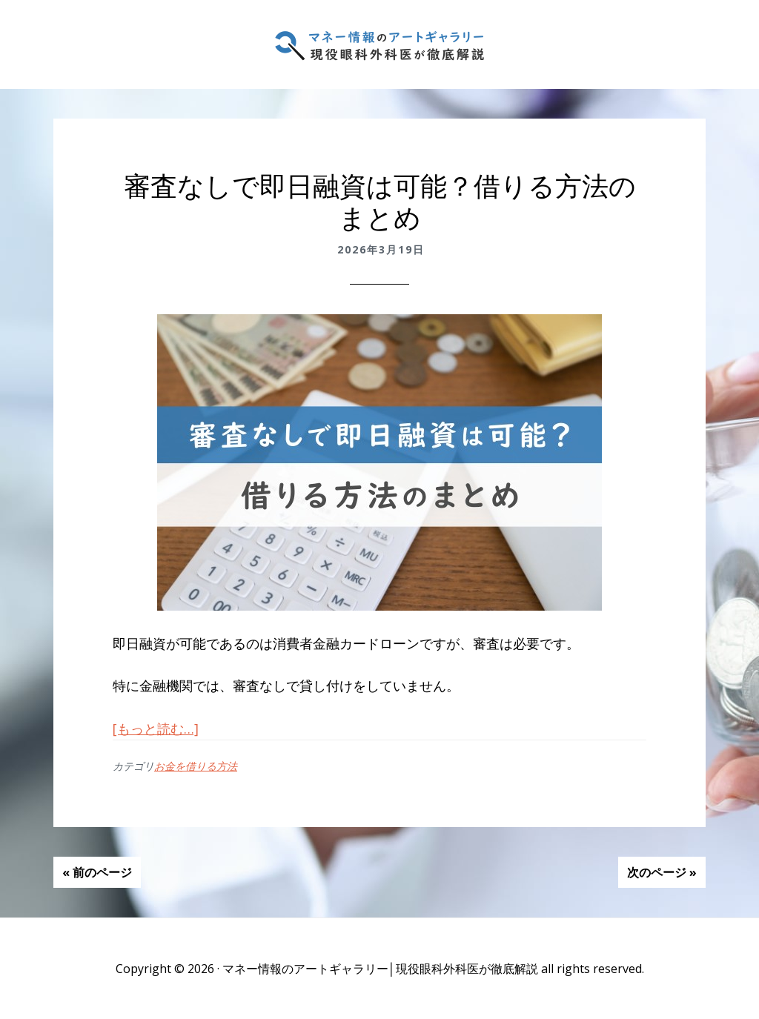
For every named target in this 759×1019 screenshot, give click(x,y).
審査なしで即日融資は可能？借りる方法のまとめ (380, 202)
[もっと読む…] (156, 728)
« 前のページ (97, 872)
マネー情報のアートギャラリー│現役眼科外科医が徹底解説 (379, 44)
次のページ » (662, 872)
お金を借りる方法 (195, 766)
